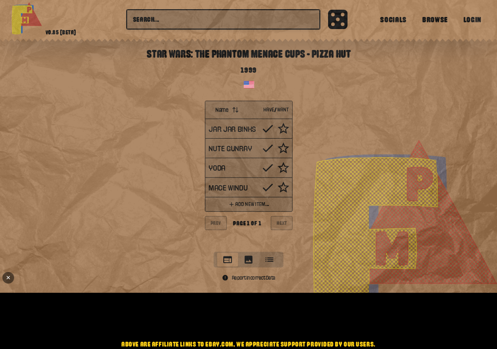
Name (227, 109)
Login (472, 19)
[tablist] (248, 259)
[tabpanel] (248, 173)
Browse (435, 19)
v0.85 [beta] (61, 32)
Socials (393, 19)
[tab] (227, 260)
